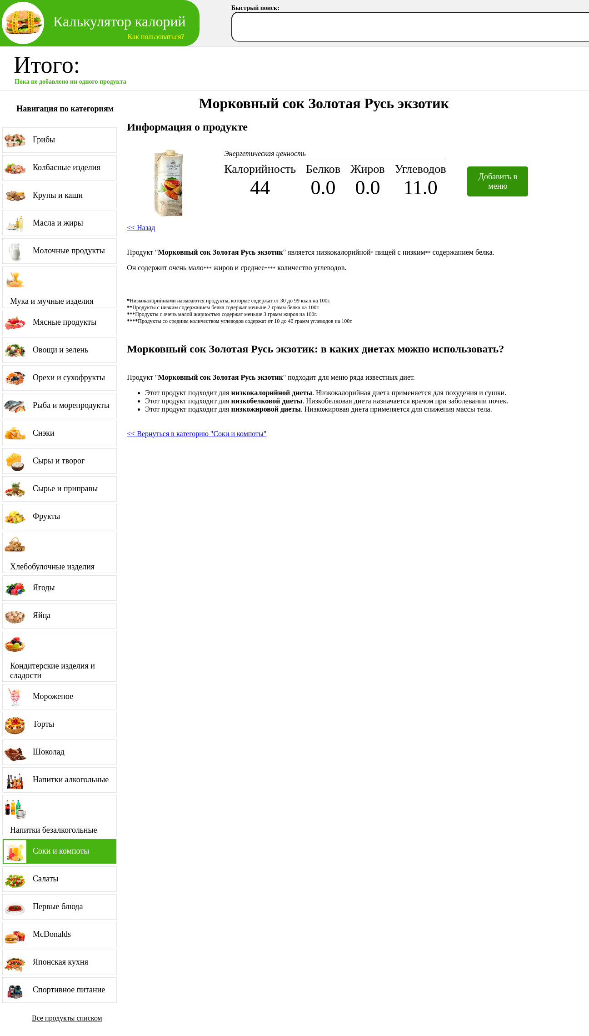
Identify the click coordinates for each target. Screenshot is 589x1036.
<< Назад (141, 227)
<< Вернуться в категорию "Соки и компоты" (196, 434)
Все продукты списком (67, 1018)
